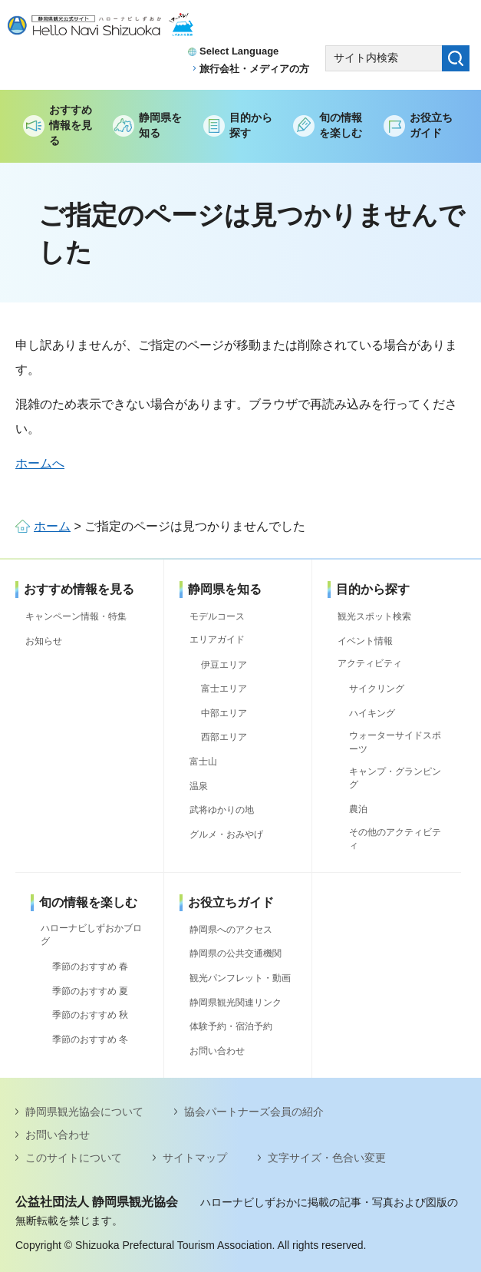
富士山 (203, 761)
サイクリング (376, 688)
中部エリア (224, 713)
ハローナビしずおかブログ (91, 935)
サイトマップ (195, 1157)
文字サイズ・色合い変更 (327, 1157)
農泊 (358, 809)
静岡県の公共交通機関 (235, 953)
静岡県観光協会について (84, 1111)
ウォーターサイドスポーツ (395, 742)
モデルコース (217, 616)
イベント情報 (365, 641)
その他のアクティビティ (395, 839)
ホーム (52, 526)
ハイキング (372, 713)
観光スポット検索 (374, 616)
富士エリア (224, 688)
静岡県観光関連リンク (235, 1002)
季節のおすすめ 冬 (90, 1039)
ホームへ (39, 463)
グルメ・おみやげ (226, 834)
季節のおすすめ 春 (90, 966)
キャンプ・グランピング (395, 778)
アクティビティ (370, 663)
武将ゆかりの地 (221, 809)
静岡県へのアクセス (230, 929)
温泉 (198, 786)
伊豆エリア (224, 664)
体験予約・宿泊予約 (230, 1026)
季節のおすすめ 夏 (90, 991)
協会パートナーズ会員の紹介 (254, 1111)
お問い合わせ (217, 1051)
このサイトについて (73, 1157)
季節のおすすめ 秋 (90, 1014)
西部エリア (224, 737)
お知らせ (43, 641)
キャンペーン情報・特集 (76, 616)
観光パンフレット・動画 (240, 978)
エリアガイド (217, 639)
